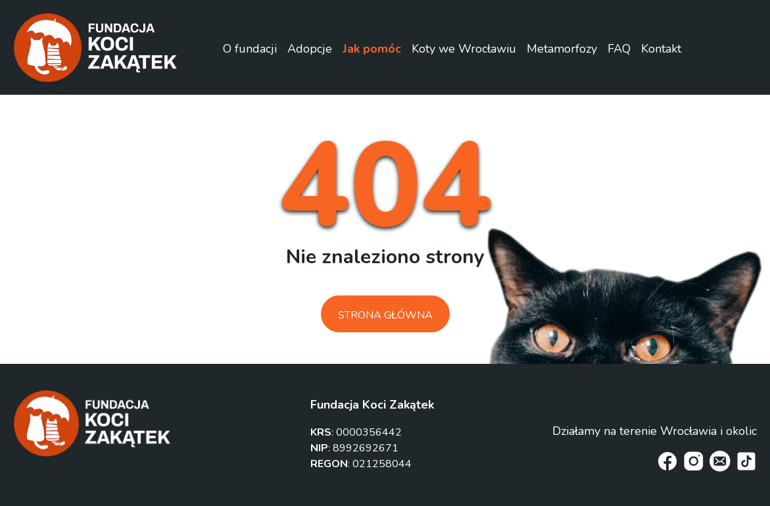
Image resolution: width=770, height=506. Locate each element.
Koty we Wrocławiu (464, 49)
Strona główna (385, 315)
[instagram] (693, 461)
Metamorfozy (562, 49)
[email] (720, 461)
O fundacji (250, 49)
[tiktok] (746, 461)
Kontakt (661, 49)
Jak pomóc (372, 49)
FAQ (619, 49)
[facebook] (667, 461)
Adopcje (309, 49)
